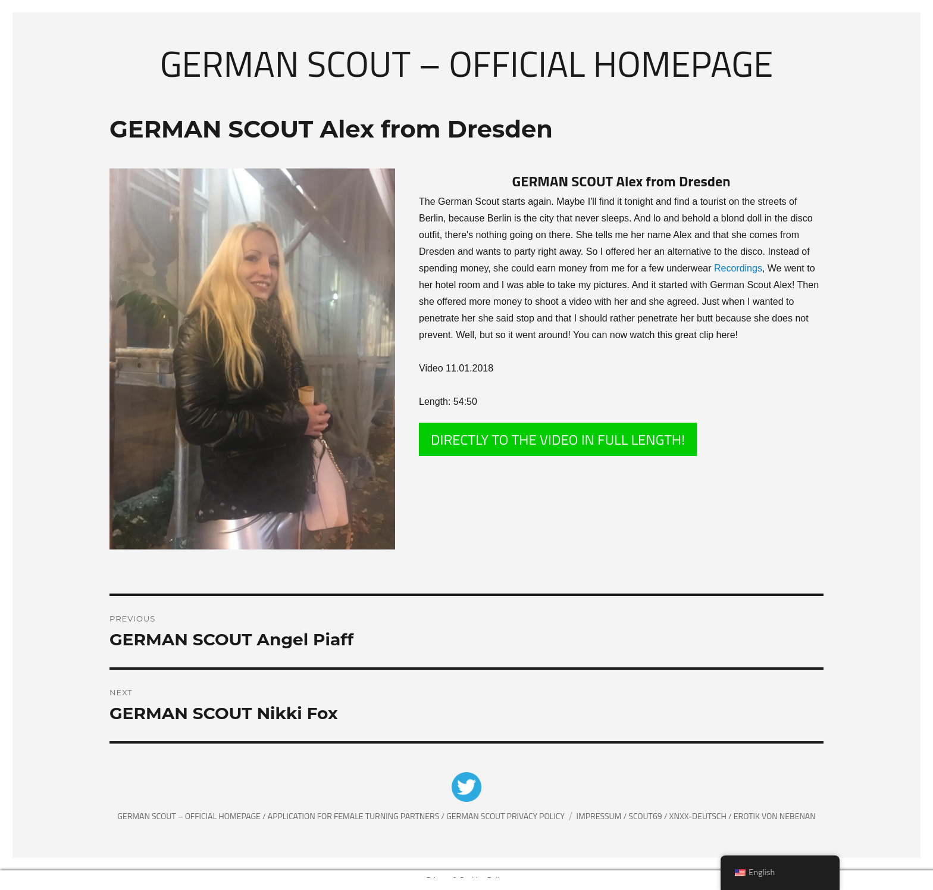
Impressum (600, 816)
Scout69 (645, 816)
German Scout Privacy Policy (505, 816)
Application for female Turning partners (355, 816)
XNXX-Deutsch (698, 816)
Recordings (738, 268)
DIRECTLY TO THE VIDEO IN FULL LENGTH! (558, 439)
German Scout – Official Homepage (467, 63)
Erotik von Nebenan (774, 816)
